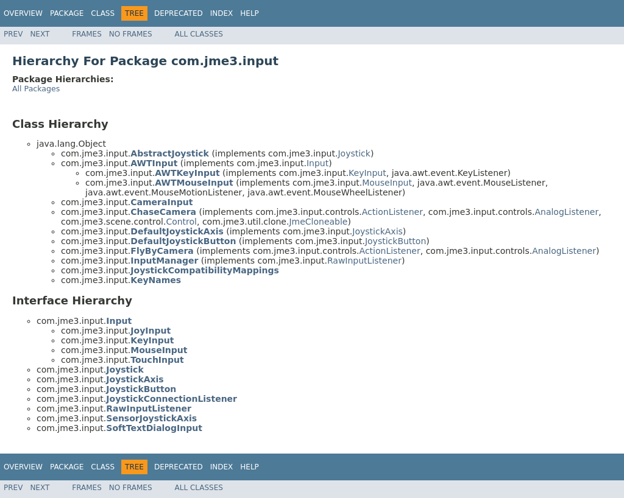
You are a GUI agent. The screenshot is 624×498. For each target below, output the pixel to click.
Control (181, 221)
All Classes (199, 34)
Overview (23, 13)
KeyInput (367, 173)
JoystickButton (395, 241)
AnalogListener (566, 212)
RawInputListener (364, 260)
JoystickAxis (377, 231)
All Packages (36, 88)
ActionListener (392, 212)
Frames (87, 34)
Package (66, 13)
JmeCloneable (318, 221)
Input (317, 163)
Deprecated (178, 13)
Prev (13, 34)
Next (39, 34)
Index (221, 13)
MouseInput (387, 183)
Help (249, 13)
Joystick (354, 153)
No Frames (130, 34)
